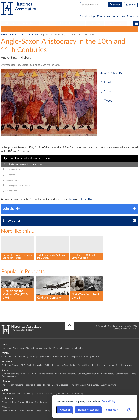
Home (4, 34)
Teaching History (25, 402)
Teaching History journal (103, 365)
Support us (118, 16)
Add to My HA (111, 73)
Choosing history (86, 374)
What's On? (38, 394)
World (57, 29)
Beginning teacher (27, 357)
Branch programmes (55, 394)
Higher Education (71, 23)
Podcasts (14, 34)
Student (47, 23)
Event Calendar (8, 394)
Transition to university (65, 374)
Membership (87, 16)
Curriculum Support (10, 365)
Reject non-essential (88, 410)
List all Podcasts (10, 29)
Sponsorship (77, 394)
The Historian (41, 402)
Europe (45, 29)
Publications (116, 23)
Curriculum (6, 357)
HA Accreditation (60, 357)
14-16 (22, 374)
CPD (15, 357)
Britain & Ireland (30, 29)
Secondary (28, 23)
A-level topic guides (44, 374)
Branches (80, 385)
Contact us (103, 16)
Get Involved (36, 348)
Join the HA (85, 199)
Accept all (65, 410)
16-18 (30, 374)
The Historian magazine (12, 385)
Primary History (91, 357)
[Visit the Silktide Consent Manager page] (129, 409)
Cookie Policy (108, 401)
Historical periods (9, 374)
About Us (24, 348)
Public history (92, 385)
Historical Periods (33, 385)
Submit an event (108, 385)
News (15, 348)
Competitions (76, 357)
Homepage (6, 348)
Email (105, 82)
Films (132, 374)
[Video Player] (69, 158)
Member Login (63, 348)
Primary (9, 23)
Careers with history (104, 374)
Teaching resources (125, 365)
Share (105, 91)
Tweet (106, 100)
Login (72, 199)
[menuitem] (9, 23)
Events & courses (9, 376)
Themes (68, 29)
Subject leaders (44, 357)
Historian (95, 23)
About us (132, 16)
